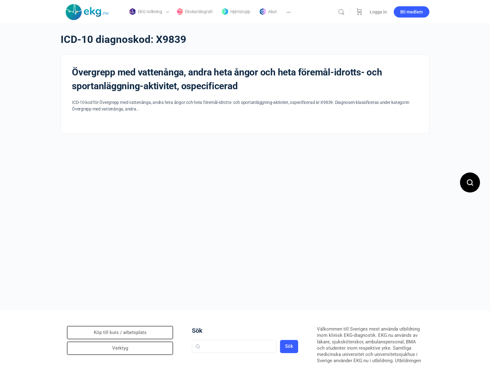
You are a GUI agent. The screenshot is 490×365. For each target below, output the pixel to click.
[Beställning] (359, 12)
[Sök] (341, 12)
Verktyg (120, 348)
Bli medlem (411, 11)
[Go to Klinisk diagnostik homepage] (87, 11)
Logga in (378, 11)
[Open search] (470, 182)
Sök (197, 330)
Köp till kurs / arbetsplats (120, 332)
